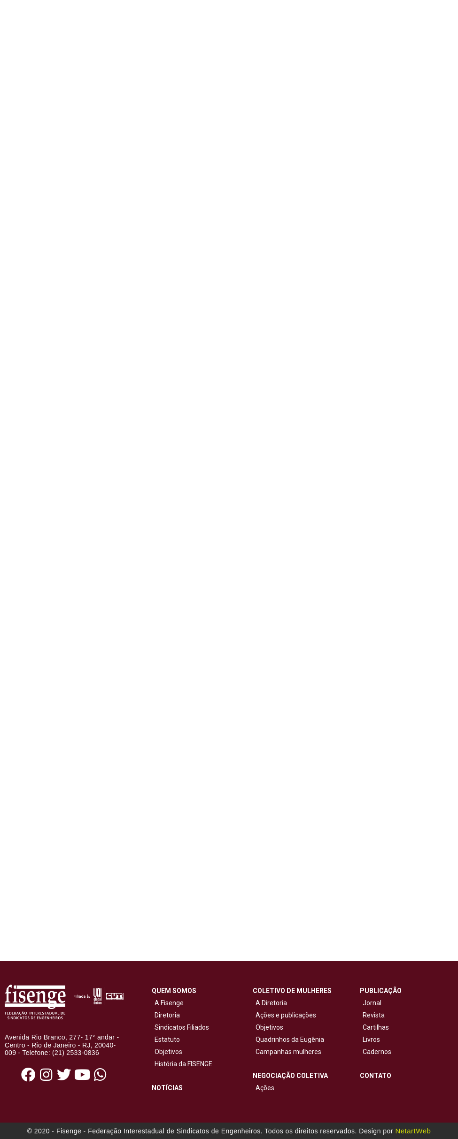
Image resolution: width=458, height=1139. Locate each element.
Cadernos (377, 1051)
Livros (371, 1039)
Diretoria (166, 1015)
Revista (374, 1015)
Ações (263, 1088)
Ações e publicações (284, 1015)
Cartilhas (376, 1027)
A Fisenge (168, 1003)
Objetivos (167, 1051)
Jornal (372, 1003)
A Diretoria (270, 1003)
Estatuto (166, 1039)
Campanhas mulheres (287, 1051)
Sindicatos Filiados (180, 1027)
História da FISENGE (182, 1064)
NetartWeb (413, 1131)
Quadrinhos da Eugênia (288, 1039)
